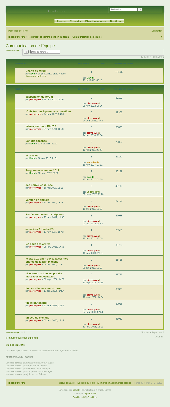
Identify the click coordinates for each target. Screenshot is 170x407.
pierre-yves (35, 99)
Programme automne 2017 (42, 170)
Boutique (115, 21)
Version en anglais (37, 199)
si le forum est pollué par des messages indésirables (44, 275)
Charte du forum (36, 70)
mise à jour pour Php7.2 (41, 126)
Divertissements (95, 21)
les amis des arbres (38, 244)
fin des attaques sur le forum (44, 288)
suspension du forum (39, 96)
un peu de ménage (37, 317)
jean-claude (93, 162)
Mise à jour (33, 155)
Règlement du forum (36, 76)
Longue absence (36, 140)
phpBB (76, 390)
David (32, 73)
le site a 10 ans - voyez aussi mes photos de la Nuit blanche (47, 260)
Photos (61, 21)
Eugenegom (93, 192)
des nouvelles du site (39, 185)
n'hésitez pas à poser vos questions (48, 111)
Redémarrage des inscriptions (45, 214)
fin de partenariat (36, 302)
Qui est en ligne (15, 345)
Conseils (75, 21)
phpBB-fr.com (90, 394)
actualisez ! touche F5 (39, 229)
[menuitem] (25, 30)
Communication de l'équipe (30, 46)
